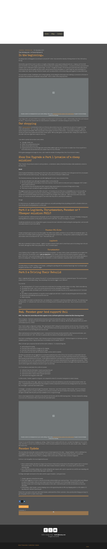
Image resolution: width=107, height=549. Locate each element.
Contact (59, 34)
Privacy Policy (25, 545)
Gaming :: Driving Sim (26, 50)
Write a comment (23, 506)
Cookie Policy (31, 545)
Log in (87, 546)
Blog (52, 34)
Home (47, 34)
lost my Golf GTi (27, 127)
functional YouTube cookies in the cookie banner (63, 113)
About (19, 545)
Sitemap (37, 545)
